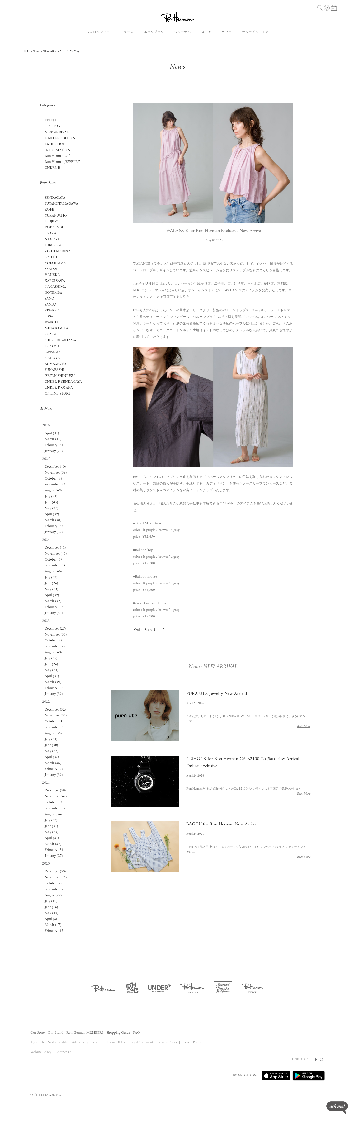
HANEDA (52, 275)
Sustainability (58, 1042)
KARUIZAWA (55, 281)
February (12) (55, 931)
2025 (46, 459)
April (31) (52, 838)
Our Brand (55, 1033)
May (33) (51, 589)
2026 (46, 425)
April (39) (52, 514)
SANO (49, 299)
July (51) (51, 496)
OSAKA (50, 233)
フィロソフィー (98, 32)
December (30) (55, 871)
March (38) (53, 520)
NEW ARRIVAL (52, 51)
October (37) (54, 640)
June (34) (51, 826)
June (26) (51, 583)
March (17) (53, 925)
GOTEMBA (53, 293)
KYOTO (51, 257)
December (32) (55, 709)
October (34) (54, 721)
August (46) (53, 571)
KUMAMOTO (55, 364)
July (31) (51, 739)
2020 (46, 864)
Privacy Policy (167, 1042)
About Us (37, 1042)
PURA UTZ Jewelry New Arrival (216, 694)
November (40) (56, 554)
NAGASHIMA (55, 287)
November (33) (56, 715)
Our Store (37, 1033)
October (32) (54, 802)
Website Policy (40, 1052)
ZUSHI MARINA (57, 251)
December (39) (55, 790)
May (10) (51, 913)
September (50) (56, 727)
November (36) (56, 473)
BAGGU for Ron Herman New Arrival (222, 824)
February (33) (55, 607)
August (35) (53, 733)
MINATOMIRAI (57, 328)
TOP (26, 51)
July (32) (51, 577)
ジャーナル (182, 32)
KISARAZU (53, 310)
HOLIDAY (53, 126)
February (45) (55, 526)
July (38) (51, 658)
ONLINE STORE (58, 394)
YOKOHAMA (55, 263)
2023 (46, 621)
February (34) (55, 850)
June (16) (51, 907)
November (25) (56, 877)
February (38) (55, 688)
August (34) (53, 814)
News (36, 51)
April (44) (52, 433)
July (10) (51, 901)
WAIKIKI (51, 322)
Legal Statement (142, 1042)
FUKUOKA (53, 245)
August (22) (53, 895)
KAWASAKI (53, 352)
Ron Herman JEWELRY (62, 162)
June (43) (51, 502)
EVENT (50, 120)
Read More (303, 726)
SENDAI (51, 269)
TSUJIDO (52, 221)
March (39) (53, 682)
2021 (46, 783)
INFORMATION (57, 150)
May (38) (51, 670)
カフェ (227, 32)
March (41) (53, 439)
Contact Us (63, 1052)
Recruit (97, 1042)
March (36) (53, 763)
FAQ (136, 1033)
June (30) (51, 745)
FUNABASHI (54, 370)
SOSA (49, 316)
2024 (46, 540)
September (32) (56, 808)
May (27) (51, 508)
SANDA (50, 304)
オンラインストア (255, 32)
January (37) (54, 532)
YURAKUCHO (56, 215)
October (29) (54, 883)
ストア (206, 32)
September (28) (56, 889)
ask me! (337, 1107)
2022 (46, 702)
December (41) (55, 548)
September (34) (56, 565)
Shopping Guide (118, 1033)
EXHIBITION (55, 144)
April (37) (52, 676)
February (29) (55, 769)
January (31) (54, 613)
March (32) (53, 601)
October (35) (54, 478)
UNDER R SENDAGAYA (63, 382)
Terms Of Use (116, 1042)
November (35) (56, 634)
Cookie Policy (192, 1042)
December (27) (55, 629)
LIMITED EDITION (60, 138)
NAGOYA (52, 239)
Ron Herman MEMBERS (84, 1033)
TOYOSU (52, 346)
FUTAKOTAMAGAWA (61, 204)
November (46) (56, 796)
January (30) (54, 694)
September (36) (56, 484)
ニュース (126, 32)
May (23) (51, 832)
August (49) (53, 490)
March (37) (53, 844)
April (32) (52, 757)
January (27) (54, 451)
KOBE (49, 210)
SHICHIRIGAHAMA (60, 340)
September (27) (56, 646)
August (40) (53, 652)
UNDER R (52, 168)
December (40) (55, 467)
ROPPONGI (54, 227)
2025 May (72, 51)
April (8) (51, 919)
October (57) (54, 559)
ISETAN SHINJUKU (60, 376)
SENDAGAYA (55, 198)
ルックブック (154, 32)
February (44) (55, 445)
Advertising (80, 1042)
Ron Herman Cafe (58, 156)
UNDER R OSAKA (59, 388)
